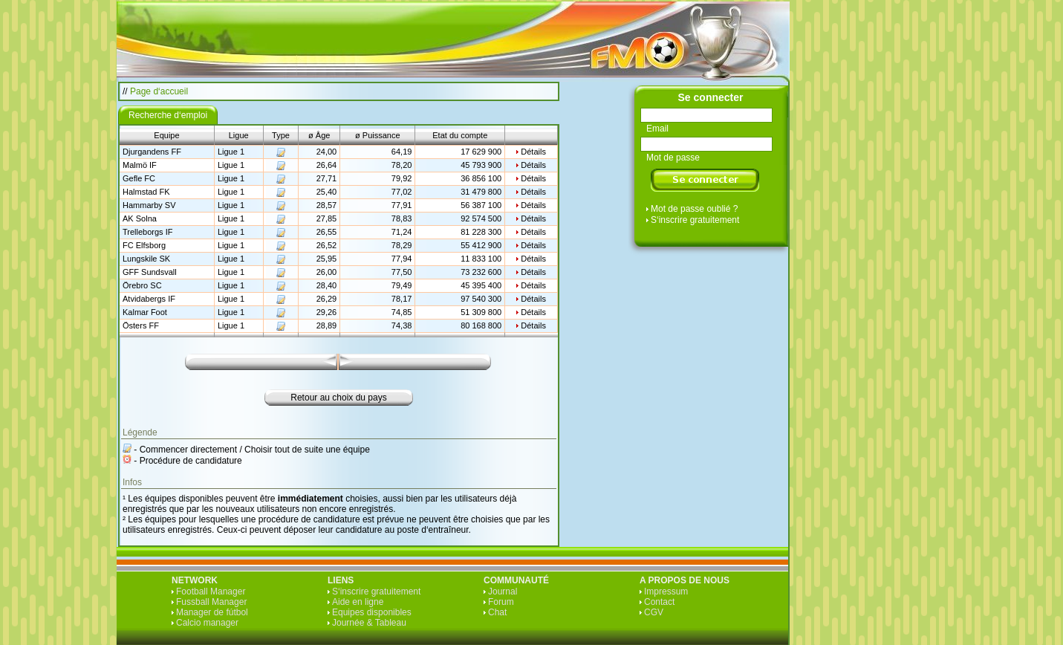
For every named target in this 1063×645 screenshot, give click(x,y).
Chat (497, 612)
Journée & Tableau (369, 623)
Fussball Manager (211, 602)
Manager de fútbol (212, 612)
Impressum (666, 591)
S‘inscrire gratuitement (695, 220)
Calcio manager (207, 623)
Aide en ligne (357, 602)
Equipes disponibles (372, 612)
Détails (533, 151)
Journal (502, 591)
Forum (501, 602)
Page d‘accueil (159, 91)
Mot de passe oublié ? (694, 209)
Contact (659, 602)
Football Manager (210, 591)
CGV (653, 612)
